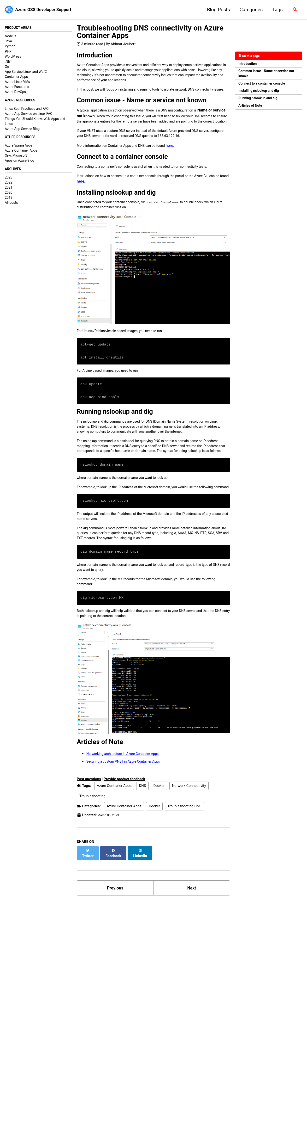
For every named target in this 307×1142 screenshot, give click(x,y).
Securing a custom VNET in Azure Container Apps (128, 831)
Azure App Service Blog (22, 130)
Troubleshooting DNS (184, 876)
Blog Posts (215, 9)
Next (192, 954)
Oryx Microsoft (16, 158)
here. (183, 169)
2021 (8, 191)
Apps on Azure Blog (19, 163)
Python (10, 47)
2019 (8, 201)
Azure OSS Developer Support (48, 9)
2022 (8, 186)
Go (7, 67)
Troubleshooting (92, 866)
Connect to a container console (265, 87)
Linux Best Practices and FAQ (27, 110)
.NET (8, 62)
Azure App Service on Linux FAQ (29, 115)
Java (8, 42)
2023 (8, 181)
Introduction (249, 64)
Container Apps (16, 77)
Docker (159, 856)
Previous (115, 954)
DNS (142, 856)
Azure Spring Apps (18, 148)
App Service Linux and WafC (26, 72)
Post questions (89, 849)
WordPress (13, 57)
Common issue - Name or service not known (267, 76)
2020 (8, 196)
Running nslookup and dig (261, 104)
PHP (8, 52)
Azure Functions (17, 87)
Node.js (10, 37)
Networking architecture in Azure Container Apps (127, 823)
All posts (11, 206)
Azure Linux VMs (17, 82)
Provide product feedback (124, 849)
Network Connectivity (189, 856)
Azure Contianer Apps (114, 856)
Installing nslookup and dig (262, 95)
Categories (248, 9)
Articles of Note (252, 112)
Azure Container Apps (21, 153)
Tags (275, 9)
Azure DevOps (15, 92)
